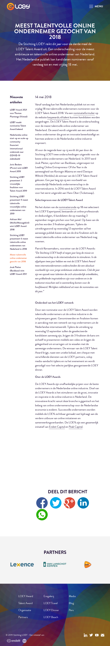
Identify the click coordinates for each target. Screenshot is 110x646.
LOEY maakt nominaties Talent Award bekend (18, 126)
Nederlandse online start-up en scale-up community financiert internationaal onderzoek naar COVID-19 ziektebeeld (19, 146)
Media (72, 596)
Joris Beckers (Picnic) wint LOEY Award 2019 (19, 168)
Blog (71, 603)
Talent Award (25, 603)
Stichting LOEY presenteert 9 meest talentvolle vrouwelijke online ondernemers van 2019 (19, 205)
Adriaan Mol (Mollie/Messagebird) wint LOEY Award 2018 (19, 224)
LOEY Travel (51, 603)
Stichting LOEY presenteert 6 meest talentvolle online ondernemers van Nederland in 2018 (19, 242)
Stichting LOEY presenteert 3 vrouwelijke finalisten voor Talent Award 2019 (18, 183)
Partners (23, 617)
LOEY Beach (51, 617)
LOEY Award (25, 596)
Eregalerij (49, 596)
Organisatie (24, 610)
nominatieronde (67, 207)
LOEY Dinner (51, 610)
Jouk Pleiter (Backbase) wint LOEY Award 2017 (18, 271)
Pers (71, 610)
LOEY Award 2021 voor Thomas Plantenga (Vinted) (18, 113)
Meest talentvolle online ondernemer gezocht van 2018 (18, 258)
